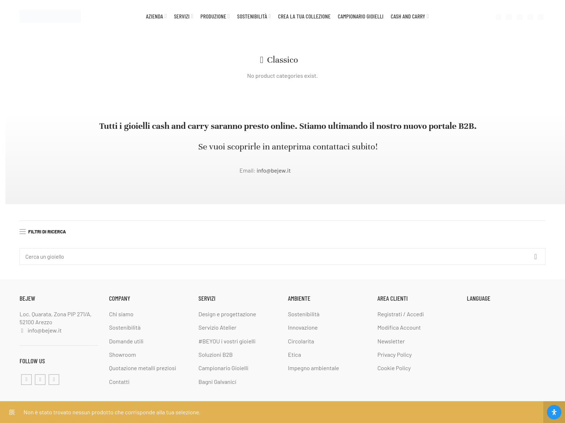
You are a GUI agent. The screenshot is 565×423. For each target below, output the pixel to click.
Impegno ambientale (313, 367)
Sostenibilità (124, 327)
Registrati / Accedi (401, 313)
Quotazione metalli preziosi (142, 367)
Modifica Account (399, 327)
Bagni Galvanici (217, 381)
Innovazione (303, 327)
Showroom (122, 354)
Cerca (536, 256)
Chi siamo (121, 313)
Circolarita (301, 341)
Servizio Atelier (217, 327)
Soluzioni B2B (215, 354)
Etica (294, 354)
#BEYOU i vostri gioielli (227, 341)
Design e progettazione (227, 313)
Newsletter (391, 341)
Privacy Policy (395, 354)
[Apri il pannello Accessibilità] (554, 412)
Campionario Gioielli (223, 367)
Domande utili (126, 341)
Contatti (119, 381)
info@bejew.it (274, 170)
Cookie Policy (394, 367)
